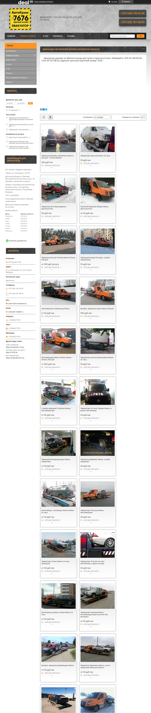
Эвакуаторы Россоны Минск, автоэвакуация (53, 411)
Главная (11, 36)
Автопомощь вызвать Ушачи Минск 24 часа (55, 462)
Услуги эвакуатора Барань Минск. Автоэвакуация (127, 516)
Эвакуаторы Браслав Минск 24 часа (92, 156)
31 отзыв (114, 1)
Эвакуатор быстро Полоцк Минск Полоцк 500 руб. (91, 208)
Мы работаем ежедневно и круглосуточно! (16, 621)
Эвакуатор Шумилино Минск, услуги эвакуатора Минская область (56, 516)
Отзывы (71, 36)
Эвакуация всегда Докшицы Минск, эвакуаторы (55, 361)
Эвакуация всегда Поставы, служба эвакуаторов (128, 208)
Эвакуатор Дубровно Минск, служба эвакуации (92, 361)
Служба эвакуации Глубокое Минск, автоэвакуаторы (92, 310)
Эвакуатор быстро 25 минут (52, 618)
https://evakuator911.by (15, 358)
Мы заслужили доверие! (15, 618)
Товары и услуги (28, 36)
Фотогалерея (11, 51)
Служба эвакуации (85, 621)
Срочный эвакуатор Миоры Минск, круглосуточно (55, 208)
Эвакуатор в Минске (13, 626)
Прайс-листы (11, 60)
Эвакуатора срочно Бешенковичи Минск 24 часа (55, 310)
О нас (45, 36)
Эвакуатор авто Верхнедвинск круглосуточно (126, 157)
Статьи (8, 64)
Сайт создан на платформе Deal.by (75, 708)
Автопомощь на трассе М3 (88, 515)
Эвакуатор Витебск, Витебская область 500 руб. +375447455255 (55, 157)
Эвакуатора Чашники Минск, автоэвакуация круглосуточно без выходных (91, 463)
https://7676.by (11, 352)
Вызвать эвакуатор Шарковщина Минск (127, 462)
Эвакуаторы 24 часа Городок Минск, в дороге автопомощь (129, 310)
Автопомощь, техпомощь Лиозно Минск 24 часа (127, 361)
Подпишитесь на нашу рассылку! (90, 618)
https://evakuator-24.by (15, 347)
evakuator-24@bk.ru (15, 312)
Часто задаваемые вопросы (16, 78)
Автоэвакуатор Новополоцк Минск (55, 258)
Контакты (57, 36)
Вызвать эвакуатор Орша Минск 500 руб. (92, 259)
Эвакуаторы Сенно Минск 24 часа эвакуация (91, 411)
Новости (9, 82)
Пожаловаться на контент (81, 711)
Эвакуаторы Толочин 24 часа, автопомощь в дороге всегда (126, 411)
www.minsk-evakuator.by (17, 303)
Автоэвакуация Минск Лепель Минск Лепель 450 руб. (129, 259)
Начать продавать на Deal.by (43, 1)
